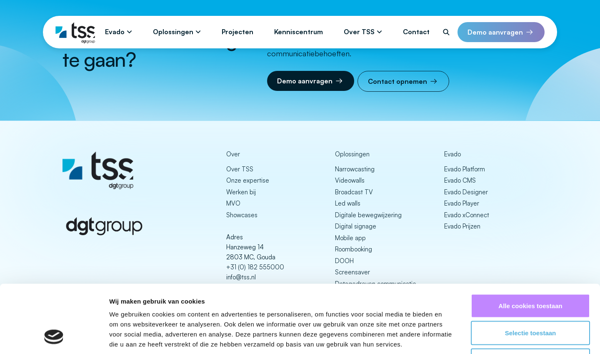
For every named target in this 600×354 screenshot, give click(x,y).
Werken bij (241, 192)
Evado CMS (460, 180)
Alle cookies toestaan (530, 244)
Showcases (242, 215)
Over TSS (359, 32)
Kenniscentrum (298, 32)
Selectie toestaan (530, 272)
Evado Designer (466, 192)
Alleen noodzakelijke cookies (530, 299)
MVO (233, 203)
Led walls (347, 203)
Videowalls (350, 180)
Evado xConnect (466, 215)
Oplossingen (173, 32)
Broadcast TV (354, 192)
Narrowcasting (355, 169)
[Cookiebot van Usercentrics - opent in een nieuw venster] (54, 337)
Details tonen (450, 337)
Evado (115, 32)
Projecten (237, 32)
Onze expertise (247, 180)
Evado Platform (464, 169)
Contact (416, 32)
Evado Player (461, 203)
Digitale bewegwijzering (368, 215)
